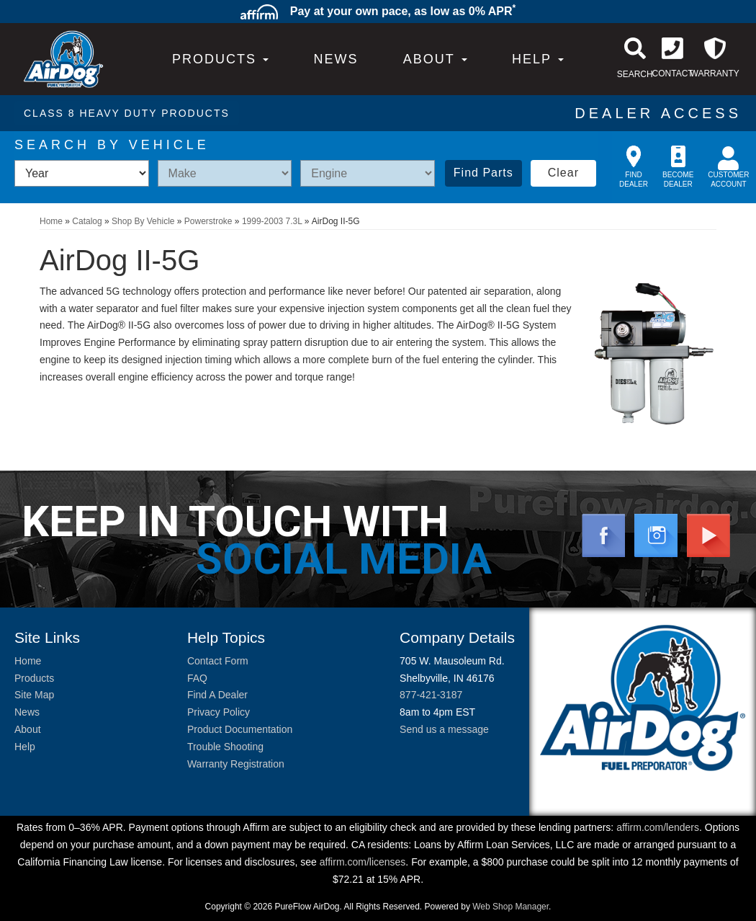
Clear (563, 172)
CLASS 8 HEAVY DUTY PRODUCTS (127, 113)
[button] (435, 59)
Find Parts (483, 172)
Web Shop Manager (510, 907)
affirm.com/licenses (363, 862)
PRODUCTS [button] (220, 59)
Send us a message (444, 729)
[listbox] (81, 173)
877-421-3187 (431, 694)
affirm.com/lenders (657, 827)
